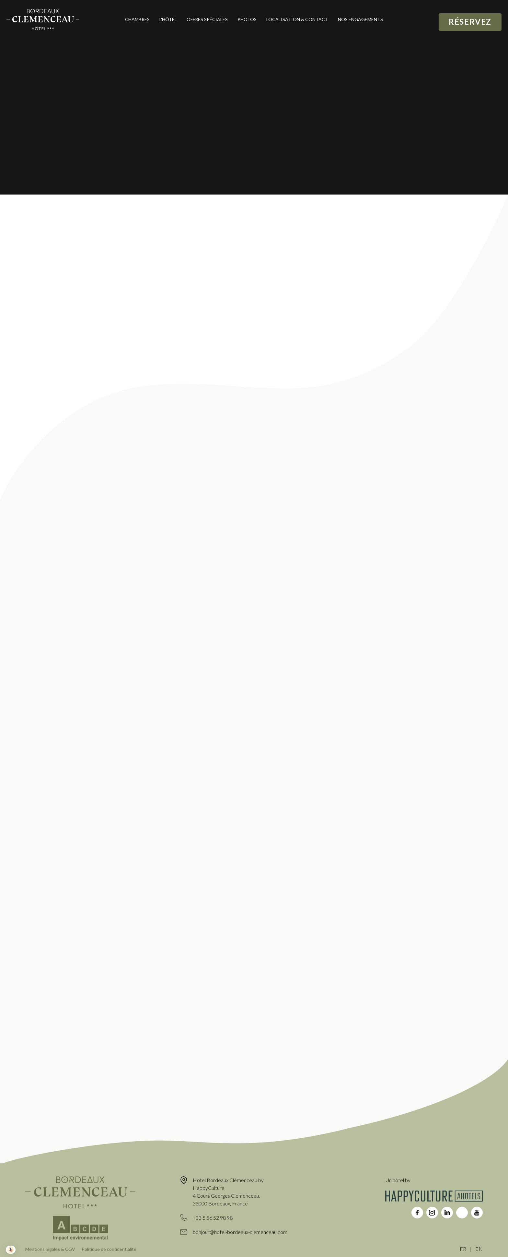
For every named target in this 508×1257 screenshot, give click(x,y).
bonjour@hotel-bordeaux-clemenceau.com (240, 1232)
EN (479, 1249)
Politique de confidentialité (109, 1249)
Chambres (137, 19)
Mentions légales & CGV (50, 1249)
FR (463, 1249)
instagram (432, 1212)
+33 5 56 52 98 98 (213, 1218)
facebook (417, 1212)
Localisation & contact (297, 19)
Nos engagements (360, 19)
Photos (247, 19)
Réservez (470, 21)
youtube (477, 1212)
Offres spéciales (207, 19)
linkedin (447, 1212)
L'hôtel (168, 19)
